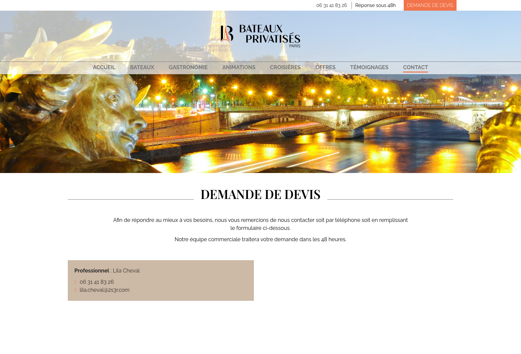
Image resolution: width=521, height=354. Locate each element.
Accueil (104, 67)
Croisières (285, 67)
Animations (239, 67)
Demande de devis (430, 5)
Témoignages (369, 67)
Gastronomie (188, 67)
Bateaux (142, 67)
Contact (415, 67)
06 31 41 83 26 (331, 5)
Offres (325, 67)
